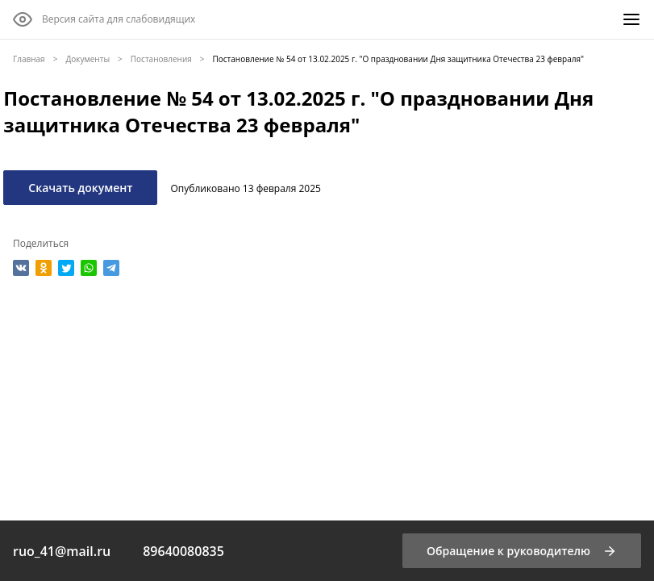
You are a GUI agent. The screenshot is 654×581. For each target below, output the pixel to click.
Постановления (161, 59)
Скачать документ (80, 187)
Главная (29, 59)
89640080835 (183, 551)
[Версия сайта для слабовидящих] (104, 19)
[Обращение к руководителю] (521, 550)
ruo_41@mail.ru (61, 551)
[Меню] (631, 19)
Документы (87, 59)
